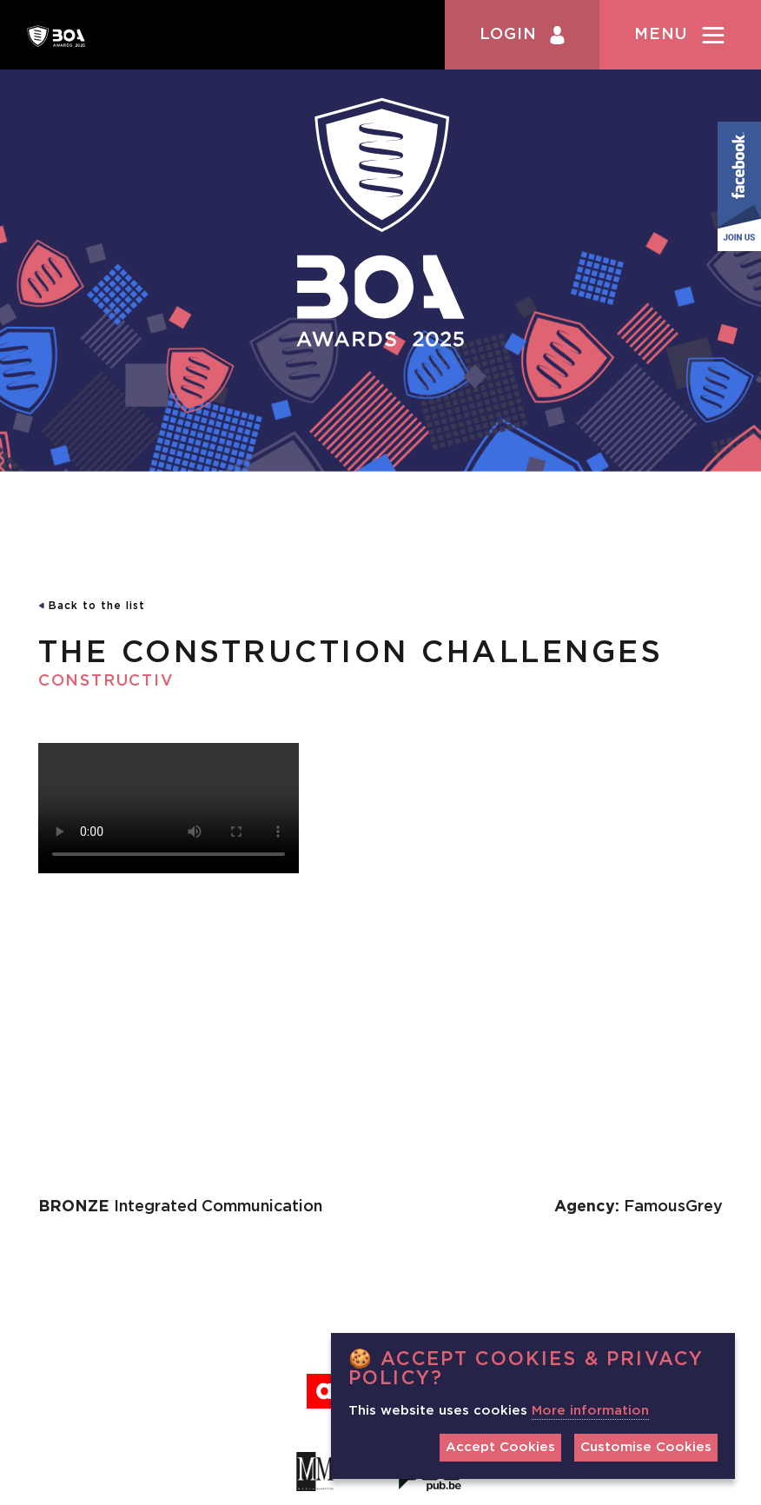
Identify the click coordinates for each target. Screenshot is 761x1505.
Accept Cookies (500, 1447)
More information (590, 1410)
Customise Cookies (645, 1447)
